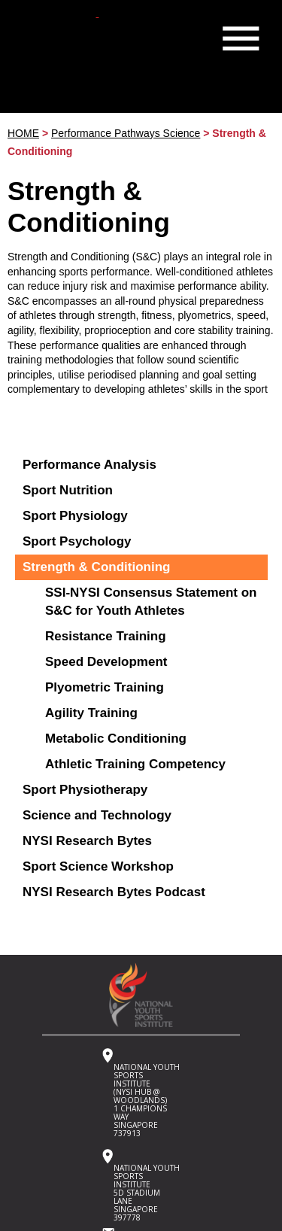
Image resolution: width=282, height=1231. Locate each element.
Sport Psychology (77, 541)
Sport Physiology (75, 516)
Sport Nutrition (68, 490)
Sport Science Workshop (98, 866)
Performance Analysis (89, 464)
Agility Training (91, 713)
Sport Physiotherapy (85, 790)
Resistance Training (105, 636)
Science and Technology (97, 815)
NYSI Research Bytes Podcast (114, 892)
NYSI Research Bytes (87, 841)
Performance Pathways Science (125, 133)
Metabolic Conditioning (115, 738)
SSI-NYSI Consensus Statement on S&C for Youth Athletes (151, 601)
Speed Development (106, 662)
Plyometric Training (104, 687)
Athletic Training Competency (135, 764)
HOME (23, 133)
